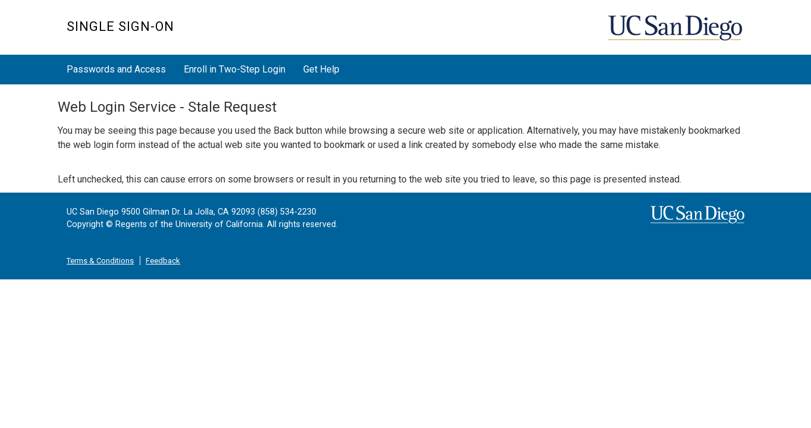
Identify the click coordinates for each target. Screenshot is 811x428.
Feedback (163, 260)
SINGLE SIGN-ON (120, 26)
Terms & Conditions (100, 260)
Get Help (321, 69)
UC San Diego (676, 33)
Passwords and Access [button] (116, 69)
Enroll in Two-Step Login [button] (234, 69)
